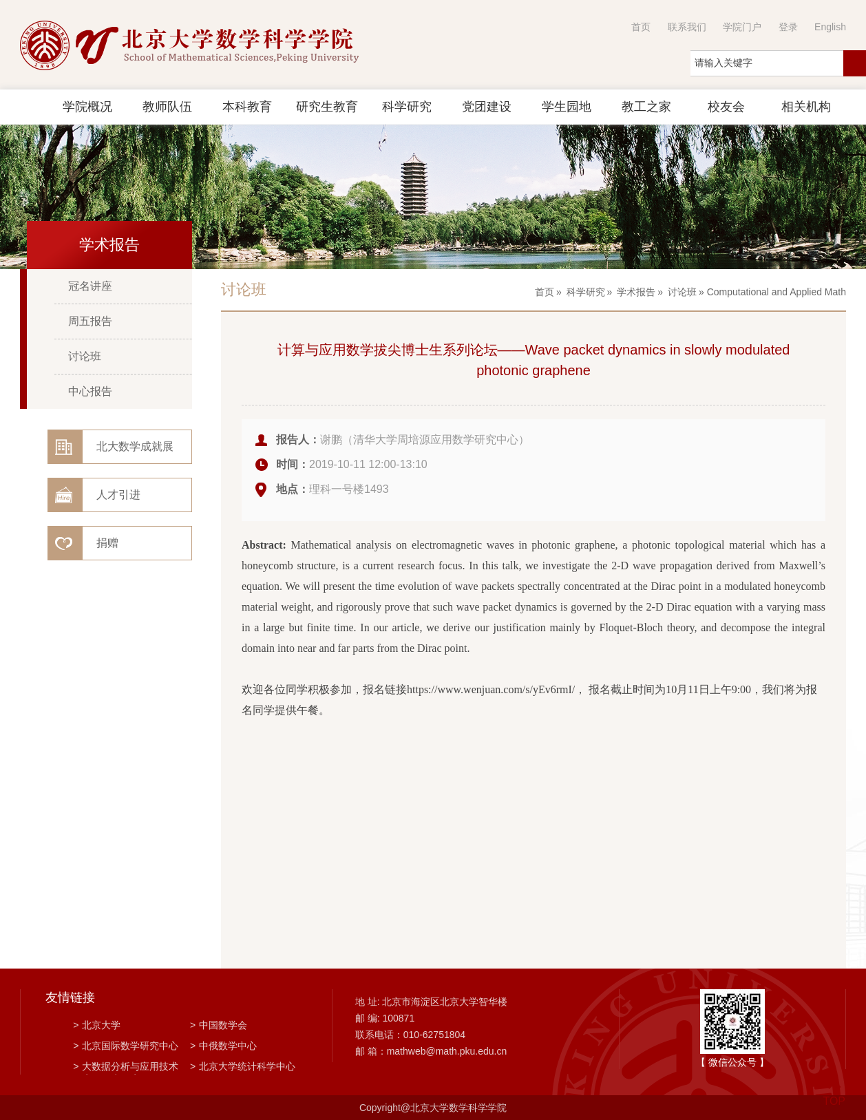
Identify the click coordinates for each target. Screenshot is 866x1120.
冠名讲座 (90, 286)
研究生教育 (327, 107)
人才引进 (118, 494)
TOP (834, 1093)
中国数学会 (218, 1025)
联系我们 (687, 26)
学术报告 (636, 291)
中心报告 (90, 391)
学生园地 (566, 107)
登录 (788, 26)
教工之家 (646, 107)
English (830, 26)
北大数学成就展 (134, 446)
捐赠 (107, 543)
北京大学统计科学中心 (242, 1066)
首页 (641, 26)
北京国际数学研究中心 (125, 1045)
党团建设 (486, 107)
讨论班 (84, 356)
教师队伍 (167, 107)
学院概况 (87, 107)
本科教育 (247, 107)
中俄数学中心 (223, 1045)
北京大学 (96, 1025)
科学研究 (407, 107)
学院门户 (742, 26)
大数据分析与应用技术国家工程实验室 (125, 1068)
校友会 (726, 107)
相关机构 (806, 107)
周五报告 (90, 321)
